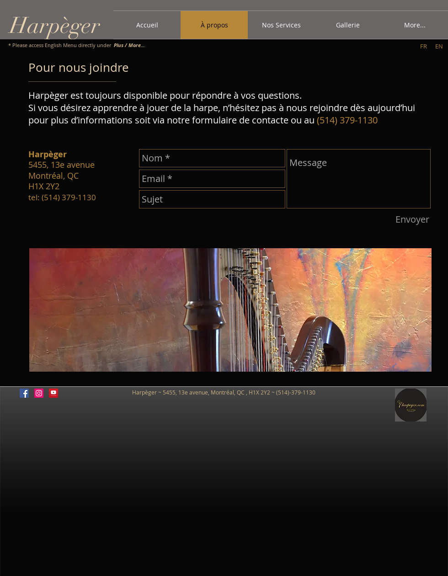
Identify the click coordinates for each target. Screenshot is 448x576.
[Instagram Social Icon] (38, 393)
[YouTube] (53, 393)
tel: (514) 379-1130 (62, 197)
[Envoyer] (412, 219)
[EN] (439, 46)
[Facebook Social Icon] (24, 393)
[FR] (423, 46)
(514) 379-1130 (347, 120)
